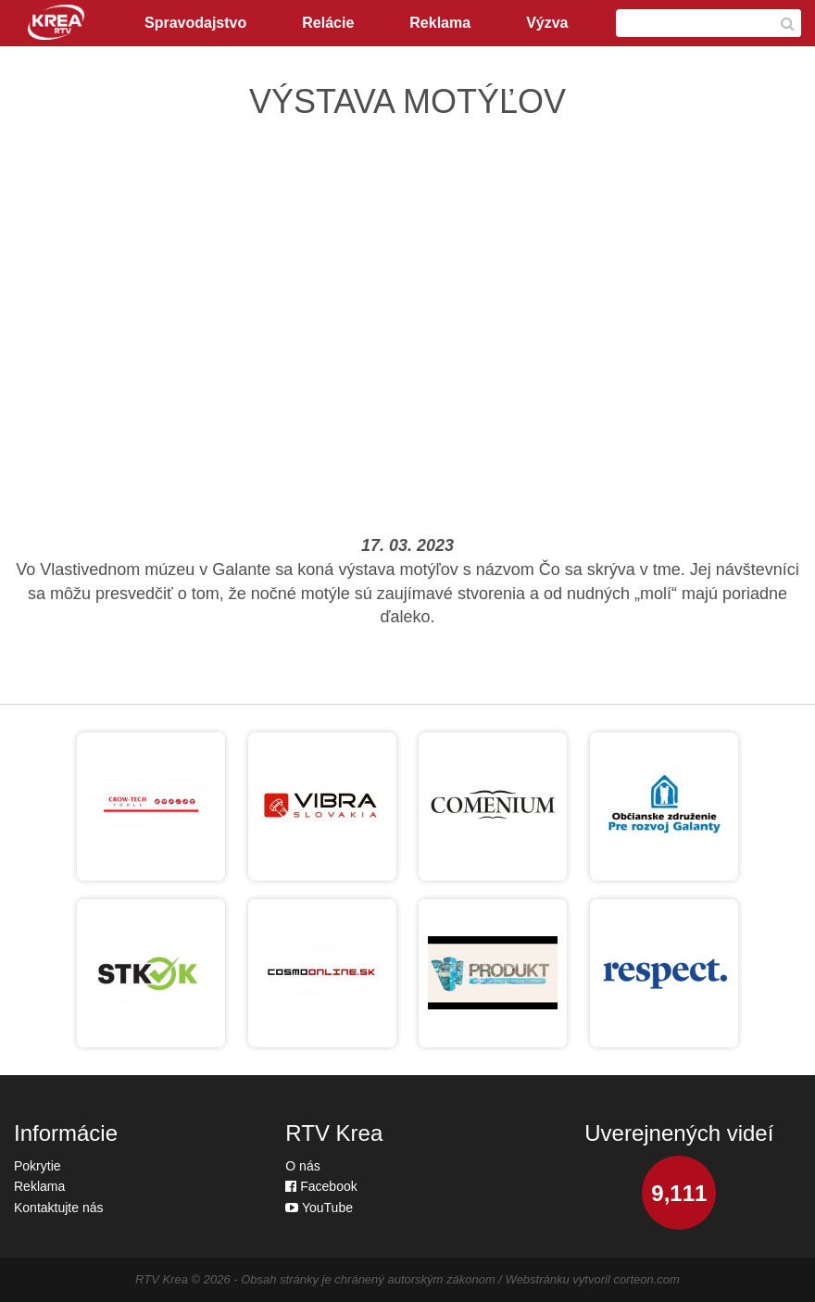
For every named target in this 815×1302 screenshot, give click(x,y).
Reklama (439, 23)
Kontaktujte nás (59, 1207)
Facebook (321, 1186)
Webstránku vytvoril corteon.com (593, 1279)
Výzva (547, 23)
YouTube (319, 1207)
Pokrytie (37, 1165)
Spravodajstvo (195, 23)
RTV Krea (161, 1279)
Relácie (328, 23)
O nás (302, 1165)
